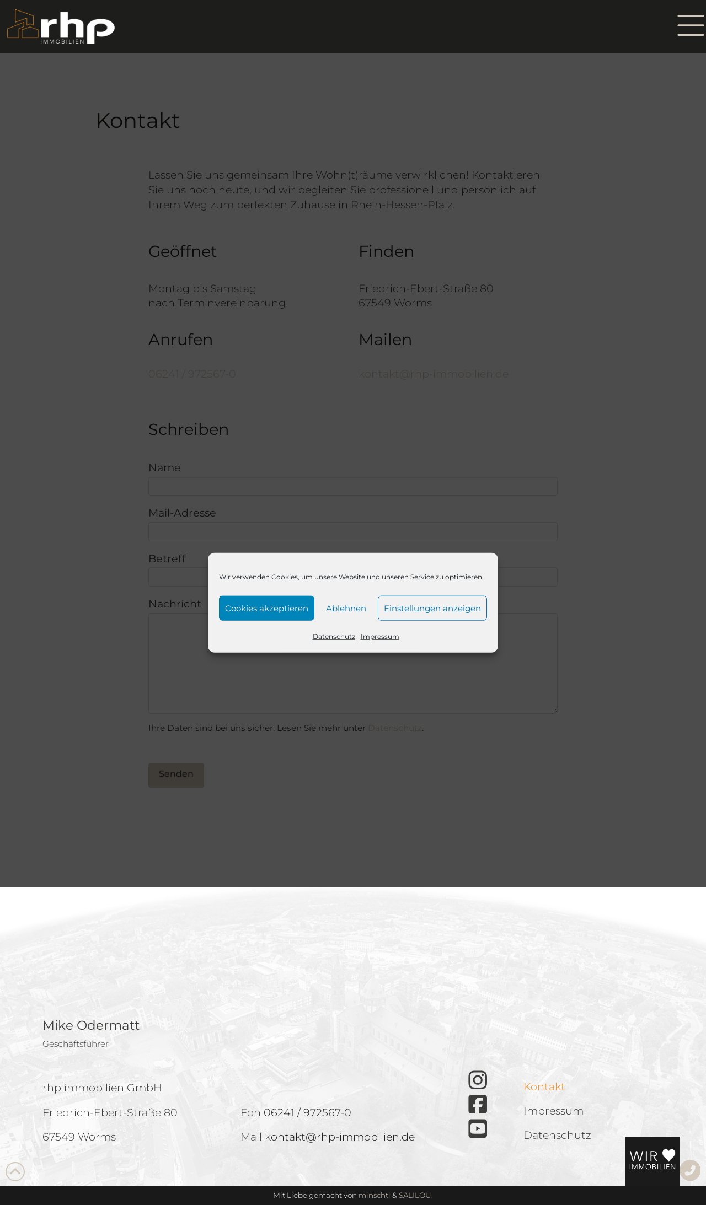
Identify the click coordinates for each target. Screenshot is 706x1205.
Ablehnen (346, 607)
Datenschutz (334, 636)
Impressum (380, 636)
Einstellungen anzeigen (432, 607)
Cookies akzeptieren (266, 607)
